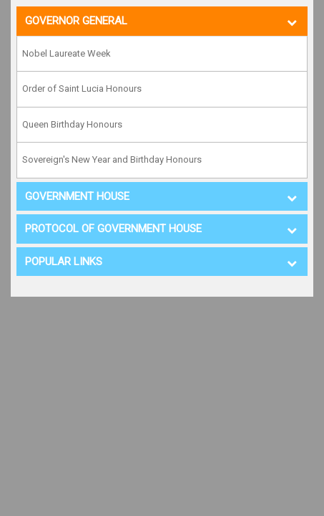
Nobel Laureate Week (66, 53)
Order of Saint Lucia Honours (82, 88)
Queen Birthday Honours (72, 124)
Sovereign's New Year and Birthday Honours (112, 159)
